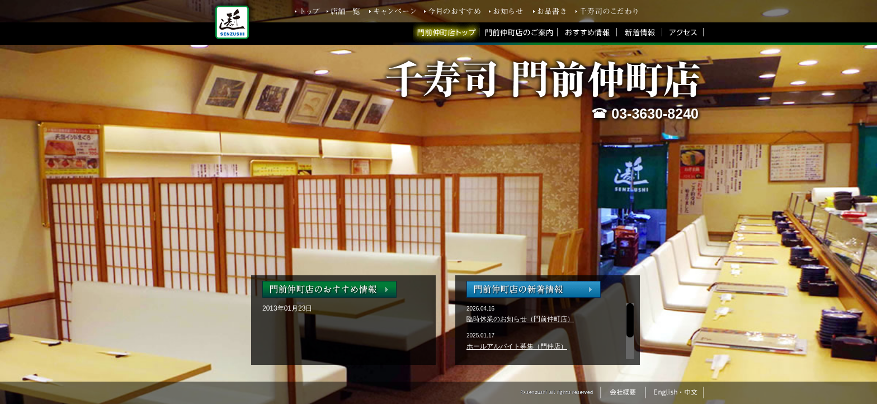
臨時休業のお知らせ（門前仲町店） (520, 319)
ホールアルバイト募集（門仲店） (516, 346)
